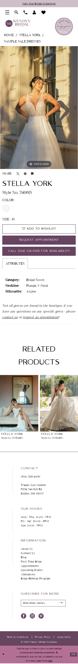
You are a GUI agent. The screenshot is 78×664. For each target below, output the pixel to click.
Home (9, 35)
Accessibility (64, 637)
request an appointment (40, 317)
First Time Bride (31, 562)
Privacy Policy (43, 637)
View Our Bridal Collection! (39, 3)
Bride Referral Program (35, 579)
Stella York (29, 35)
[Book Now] (64, 26)
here (50, 661)
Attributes (15, 264)
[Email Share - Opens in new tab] (32, 173)
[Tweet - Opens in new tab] (18, 173)
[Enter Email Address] (43, 603)
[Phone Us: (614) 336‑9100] (25, 12)
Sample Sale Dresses (22, 41)
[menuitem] (7, 12)
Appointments (30, 566)
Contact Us (28, 553)
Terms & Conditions (18, 637)
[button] (7, 12)
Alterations (28, 575)
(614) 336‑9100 (30, 477)
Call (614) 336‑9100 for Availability (39, 252)
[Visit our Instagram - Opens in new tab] (32, 616)
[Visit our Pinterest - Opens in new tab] (41, 616)
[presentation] (19, 403)
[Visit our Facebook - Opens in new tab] (23, 616)
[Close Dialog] (3, 655)
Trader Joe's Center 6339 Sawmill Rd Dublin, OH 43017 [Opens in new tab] (33, 490)
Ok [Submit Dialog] (73, 654)
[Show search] (16, 12)
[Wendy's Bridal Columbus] (17, 23)
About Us (27, 549)
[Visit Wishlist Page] (43, 12)
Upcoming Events (32, 570)
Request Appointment (39, 240)
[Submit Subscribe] (61, 603)
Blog (24, 558)
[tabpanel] (39, 107)
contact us (10, 317)
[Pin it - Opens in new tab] (25, 173)
